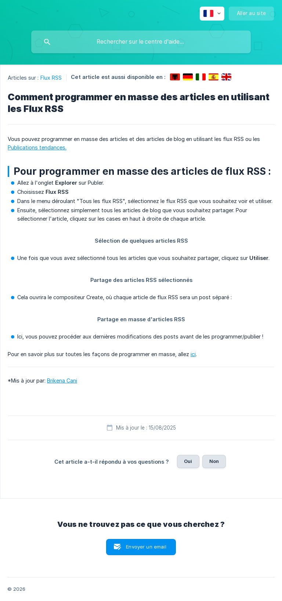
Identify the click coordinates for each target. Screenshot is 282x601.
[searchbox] (141, 41)
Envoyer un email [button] (146, 547)
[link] (175, 76)
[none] (212, 14)
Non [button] (214, 461)
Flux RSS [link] (51, 78)
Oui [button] (188, 461)
